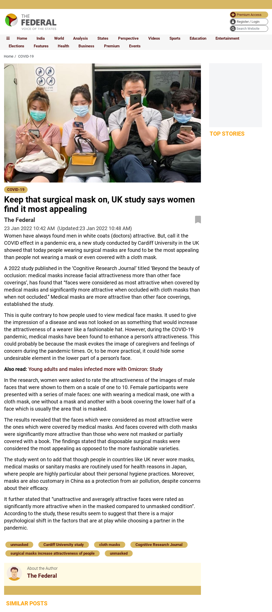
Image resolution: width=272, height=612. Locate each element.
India (41, 38)
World (59, 38)
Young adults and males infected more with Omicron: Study (95, 369)
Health (63, 46)
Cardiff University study (63, 544)
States (102, 38)
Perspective (128, 38)
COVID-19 (16, 189)
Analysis (80, 38)
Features (41, 46)
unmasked (19, 544)
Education (198, 38)
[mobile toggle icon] (8, 38)
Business (86, 46)
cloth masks (109, 544)
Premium (112, 46)
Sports (174, 38)
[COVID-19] (16, 189)
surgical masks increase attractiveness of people (52, 553)
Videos (154, 38)
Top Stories (227, 134)
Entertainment (227, 38)
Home (22, 38)
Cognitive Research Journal (159, 544)
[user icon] (249, 21)
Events (135, 46)
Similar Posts (27, 603)
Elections (16, 46)
